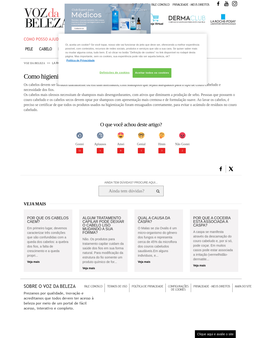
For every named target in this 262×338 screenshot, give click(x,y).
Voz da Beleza (34, 63)
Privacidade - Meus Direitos (191, 5)
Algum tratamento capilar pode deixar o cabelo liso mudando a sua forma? (103, 225)
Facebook (218, 3)
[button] (221, 169)
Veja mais (33, 262)
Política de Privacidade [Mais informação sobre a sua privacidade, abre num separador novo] (80, 60)
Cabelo (45, 49)
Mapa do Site (243, 286)
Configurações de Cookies (178, 288)
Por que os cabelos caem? (47, 220)
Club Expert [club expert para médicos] (108, 19)
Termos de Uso (117, 286)
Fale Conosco (160, 5)
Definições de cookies (114, 72)
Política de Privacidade (147, 286)
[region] (132, 59)
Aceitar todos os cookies (152, 72)
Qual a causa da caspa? (154, 220)
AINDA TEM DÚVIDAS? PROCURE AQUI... (130, 182)
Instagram (234, 3)
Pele (29, 49)
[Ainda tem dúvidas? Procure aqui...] (127, 191)
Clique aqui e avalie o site (215, 334)
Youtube (226, 3)
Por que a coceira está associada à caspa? (212, 221)
